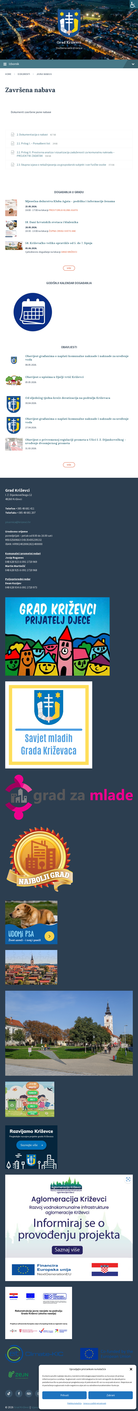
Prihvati (64, 1395)
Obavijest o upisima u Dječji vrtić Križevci (54, 377)
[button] (131, 1369)
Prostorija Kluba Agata (63, 210)
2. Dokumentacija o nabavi (32, 134)
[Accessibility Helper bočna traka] (134, 4)
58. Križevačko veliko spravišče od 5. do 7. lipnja (58, 243)
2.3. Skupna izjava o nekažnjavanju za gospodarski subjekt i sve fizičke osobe (62, 164)
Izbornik (69, 64)
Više (69, 268)
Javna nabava (44, 74)
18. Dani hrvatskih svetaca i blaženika (51, 222)
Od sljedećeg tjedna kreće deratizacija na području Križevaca (67, 398)
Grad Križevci (69, 42)
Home (8, 74)
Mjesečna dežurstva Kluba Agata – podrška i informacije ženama (70, 201)
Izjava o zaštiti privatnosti (94, 1403)
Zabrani (111, 1395)
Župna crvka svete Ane (62, 231)
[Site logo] (69, 36)
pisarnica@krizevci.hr (18, 522)
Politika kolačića (74, 1403)
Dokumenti (24, 74)
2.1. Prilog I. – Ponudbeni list (34, 143)
